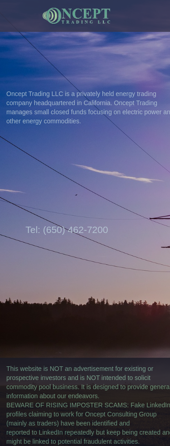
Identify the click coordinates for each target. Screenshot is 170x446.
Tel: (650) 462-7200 (66, 229)
